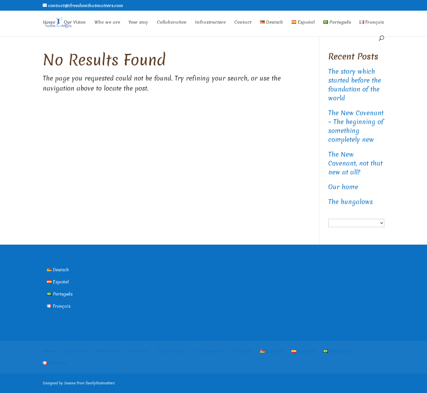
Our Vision (75, 22)
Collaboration (172, 22)
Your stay (138, 22)
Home (49, 22)
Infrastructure (210, 22)
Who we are (107, 22)
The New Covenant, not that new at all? (355, 163)
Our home (343, 187)
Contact (242, 22)
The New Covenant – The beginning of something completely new (355, 126)
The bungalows (350, 202)
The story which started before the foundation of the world (354, 84)
